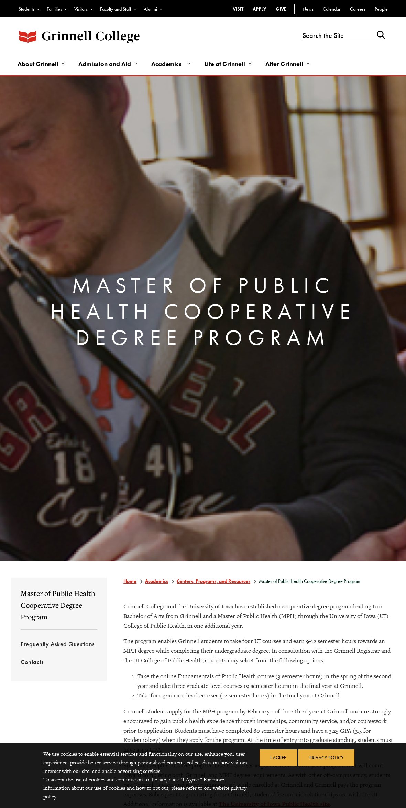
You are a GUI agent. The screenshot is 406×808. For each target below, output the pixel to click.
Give (281, 9)
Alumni (150, 9)
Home (129, 582)
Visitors (81, 9)
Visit (238, 9)
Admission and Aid (105, 64)
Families (54, 9)
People (381, 9)
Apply (259, 9)
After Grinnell (286, 64)
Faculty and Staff (115, 9)
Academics (168, 64)
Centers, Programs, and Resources (213, 582)
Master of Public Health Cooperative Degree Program (58, 605)
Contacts (32, 663)
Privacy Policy (326, 758)
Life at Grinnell (226, 64)
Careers (357, 9)
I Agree (278, 758)
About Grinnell (38, 64)
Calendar (332, 9)
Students (26, 9)
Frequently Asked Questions (58, 645)
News (308, 9)
